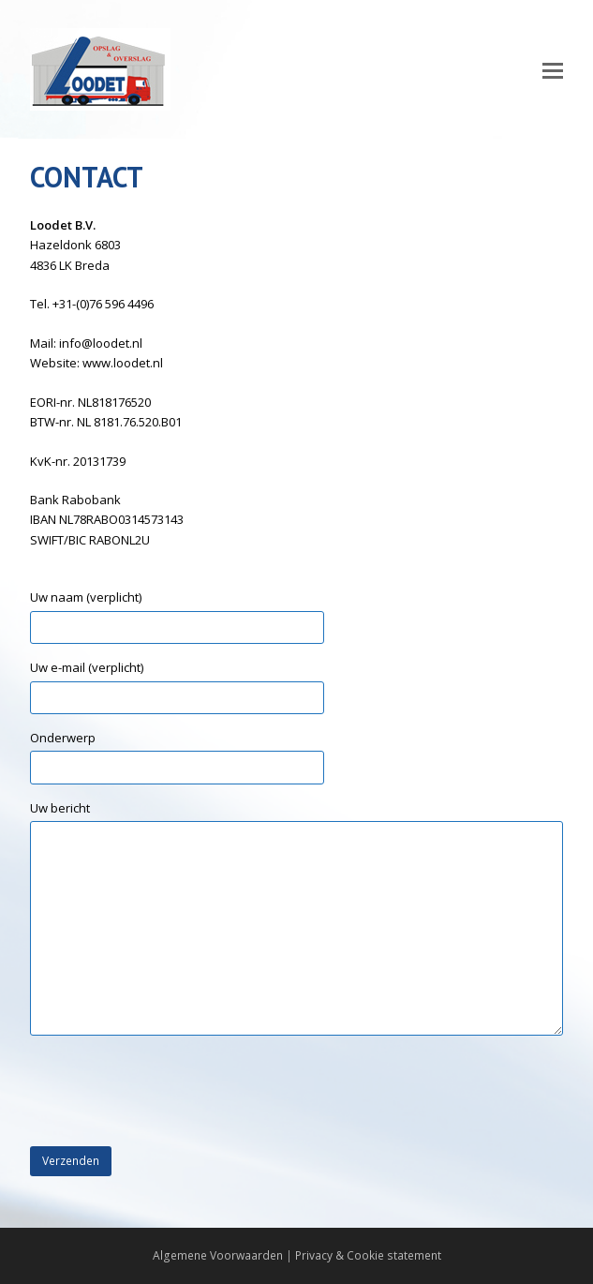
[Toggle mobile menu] (552, 69)
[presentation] (172, 1091)
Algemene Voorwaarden (218, 1255)
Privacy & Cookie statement (368, 1255)
